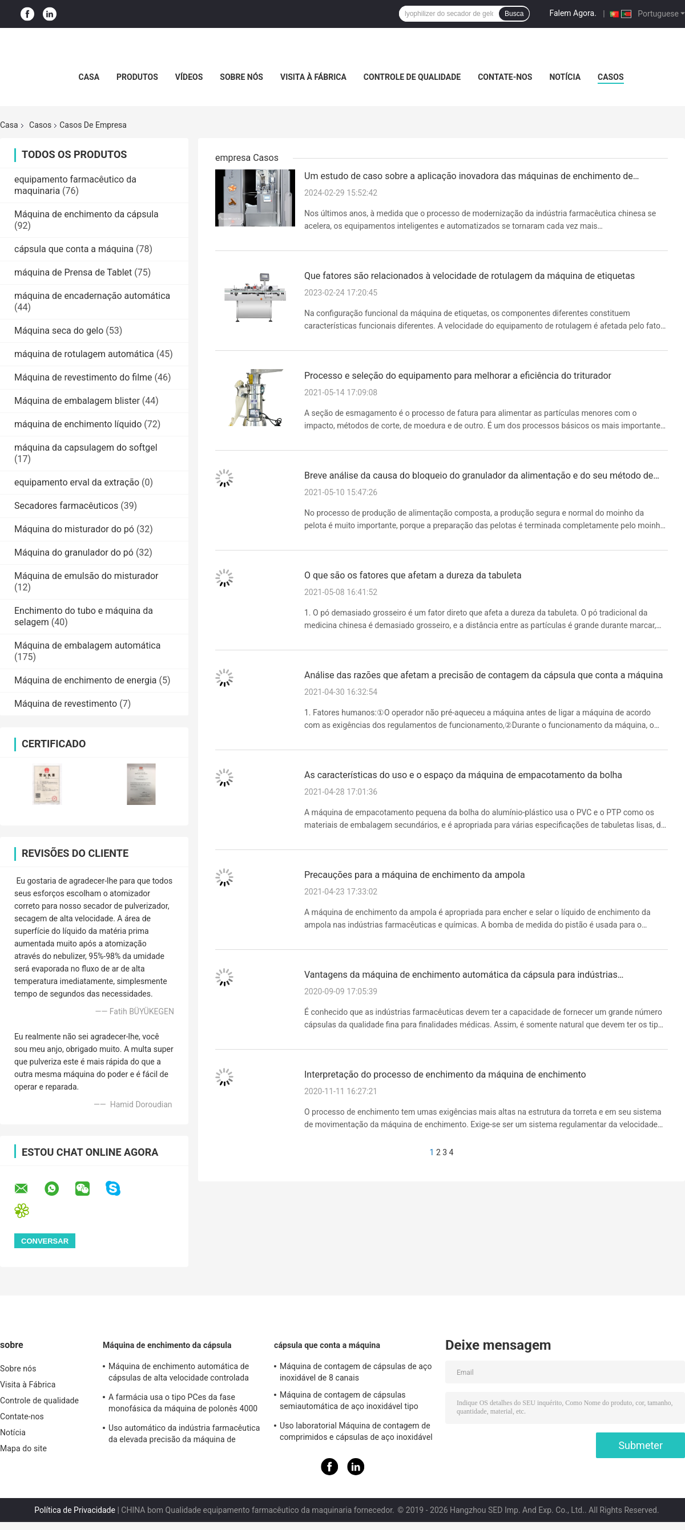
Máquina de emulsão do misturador (86, 575)
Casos (40, 124)
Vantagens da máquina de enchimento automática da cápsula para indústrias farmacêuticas (461, 975)
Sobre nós (241, 77)
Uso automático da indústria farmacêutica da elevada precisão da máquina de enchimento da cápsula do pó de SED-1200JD (184, 1435)
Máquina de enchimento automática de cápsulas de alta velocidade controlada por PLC (178, 1374)
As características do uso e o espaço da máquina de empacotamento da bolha (463, 775)
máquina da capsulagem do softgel (86, 447)
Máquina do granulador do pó (74, 552)
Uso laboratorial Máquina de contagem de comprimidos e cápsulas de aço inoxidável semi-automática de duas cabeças (356, 1433)
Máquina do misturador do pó (74, 529)
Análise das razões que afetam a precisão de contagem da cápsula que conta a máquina (483, 675)
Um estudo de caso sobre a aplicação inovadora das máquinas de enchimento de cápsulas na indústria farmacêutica (468, 177)
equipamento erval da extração (76, 482)
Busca (514, 14)
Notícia (565, 77)
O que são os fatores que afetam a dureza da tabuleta (413, 575)
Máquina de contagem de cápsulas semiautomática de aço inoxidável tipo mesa (349, 1402)
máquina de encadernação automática (92, 295)
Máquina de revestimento (65, 703)
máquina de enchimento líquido (78, 424)
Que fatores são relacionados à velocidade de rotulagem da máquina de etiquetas (469, 275)
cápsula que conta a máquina (74, 249)
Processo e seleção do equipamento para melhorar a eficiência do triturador (457, 375)
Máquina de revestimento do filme (83, 377)
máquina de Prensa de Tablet (73, 272)
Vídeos (189, 77)
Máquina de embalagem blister (77, 400)
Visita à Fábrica (313, 77)
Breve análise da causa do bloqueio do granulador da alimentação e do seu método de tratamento (478, 476)
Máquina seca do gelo (58, 330)
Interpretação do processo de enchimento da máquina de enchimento (445, 1074)
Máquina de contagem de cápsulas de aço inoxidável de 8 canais (356, 1372)
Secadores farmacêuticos (66, 505)
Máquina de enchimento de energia (85, 680)
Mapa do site (23, 1448)
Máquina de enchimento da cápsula (86, 214)
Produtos (137, 77)
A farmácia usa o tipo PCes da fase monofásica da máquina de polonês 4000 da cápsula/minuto (182, 1404)
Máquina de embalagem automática (87, 645)
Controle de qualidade (412, 77)
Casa (88, 77)
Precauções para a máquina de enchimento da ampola (414, 874)
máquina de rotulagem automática (84, 354)
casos (610, 77)
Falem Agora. (572, 13)
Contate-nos (505, 77)
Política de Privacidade (74, 1510)
